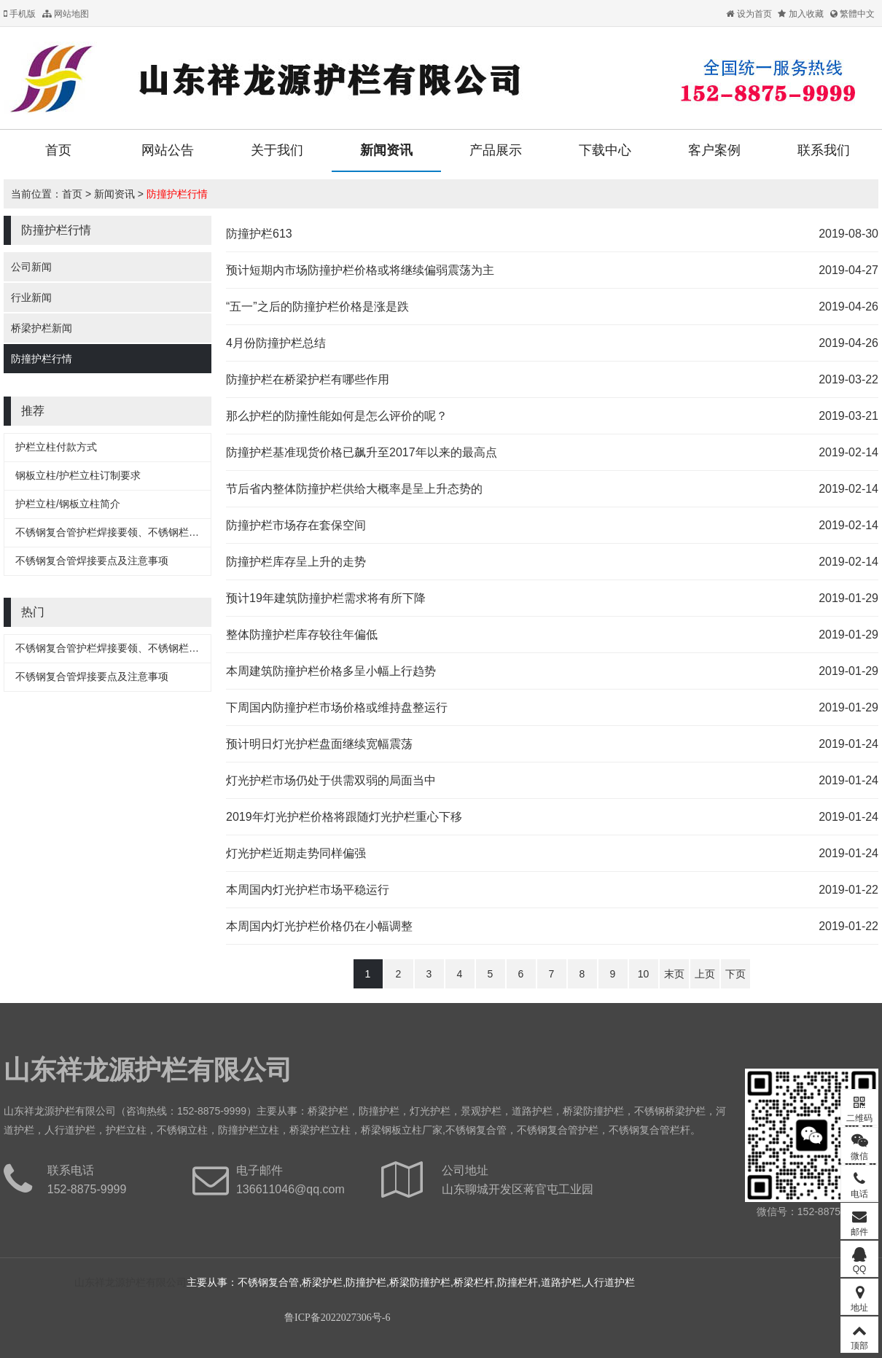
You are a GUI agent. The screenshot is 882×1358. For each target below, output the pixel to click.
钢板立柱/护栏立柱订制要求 (78, 475)
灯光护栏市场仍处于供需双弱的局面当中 (331, 780)
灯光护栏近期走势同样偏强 (296, 853)
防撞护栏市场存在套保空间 (296, 525)
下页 (735, 974)
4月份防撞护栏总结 (276, 343)
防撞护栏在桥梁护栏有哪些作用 (307, 379)
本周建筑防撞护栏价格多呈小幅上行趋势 (331, 671)
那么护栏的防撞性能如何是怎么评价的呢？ (337, 416)
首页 (58, 150)
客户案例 (714, 150)
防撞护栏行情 (177, 194)
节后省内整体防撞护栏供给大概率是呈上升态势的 (354, 489)
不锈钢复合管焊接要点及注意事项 (91, 560)
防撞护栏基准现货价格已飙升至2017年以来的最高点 (361, 452)
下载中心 (605, 150)
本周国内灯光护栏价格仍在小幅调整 (319, 926)
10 (643, 974)
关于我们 (277, 150)
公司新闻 (31, 267)
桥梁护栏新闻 (41, 328)
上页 (705, 974)
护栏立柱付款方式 (56, 447)
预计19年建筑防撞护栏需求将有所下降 (326, 598)
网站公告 (167, 150)
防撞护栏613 (259, 233)
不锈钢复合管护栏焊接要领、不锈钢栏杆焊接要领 (127, 532)
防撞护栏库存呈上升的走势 (296, 561)
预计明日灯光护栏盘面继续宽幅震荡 (319, 744)
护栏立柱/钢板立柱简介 (67, 504)
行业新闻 (31, 297)
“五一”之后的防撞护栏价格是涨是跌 (317, 306)
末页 (674, 974)
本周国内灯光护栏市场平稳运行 (307, 889)
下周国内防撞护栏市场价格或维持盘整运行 (337, 707)
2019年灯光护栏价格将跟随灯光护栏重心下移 (344, 817)
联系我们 (823, 150)
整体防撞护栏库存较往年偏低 (302, 634)
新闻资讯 (386, 150)
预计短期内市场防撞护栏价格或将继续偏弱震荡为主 (360, 270)
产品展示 (495, 150)
